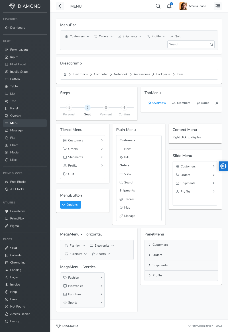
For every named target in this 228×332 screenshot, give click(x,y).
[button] (70, 205)
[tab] (87, 107)
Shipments (160, 265)
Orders (157, 255)
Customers (160, 245)
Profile (157, 275)
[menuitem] (25, 23)
